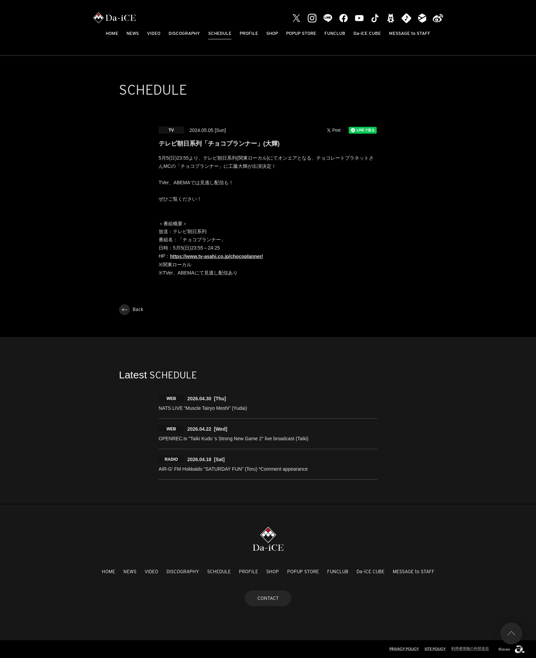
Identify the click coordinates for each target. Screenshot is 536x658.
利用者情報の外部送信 (470, 648)
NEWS (132, 33)
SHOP (272, 33)
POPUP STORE (301, 33)
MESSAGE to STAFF (409, 33)
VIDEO (153, 33)
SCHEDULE (219, 33)
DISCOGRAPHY (184, 33)
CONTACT (268, 598)
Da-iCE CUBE (367, 33)
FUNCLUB (334, 33)
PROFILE (249, 33)
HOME (112, 33)
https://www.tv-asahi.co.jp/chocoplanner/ (216, 256)
